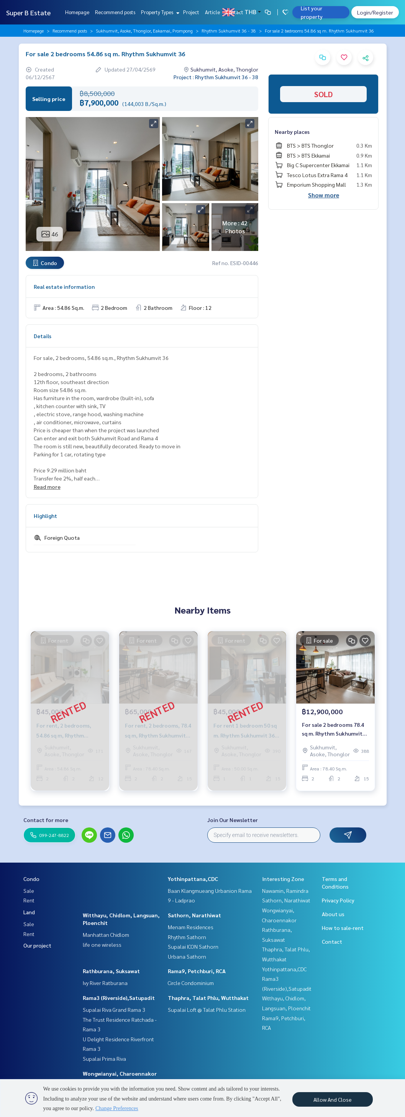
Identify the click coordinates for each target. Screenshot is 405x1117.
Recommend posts (115, 12)
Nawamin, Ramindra (285, 890)
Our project (37, 945)
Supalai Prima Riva (104, 1058)
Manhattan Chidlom (106, 934)
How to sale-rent (343, 927)
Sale (28, 890)
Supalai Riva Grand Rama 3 (114, 1009)
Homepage (77, 12)
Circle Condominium (191, 982)
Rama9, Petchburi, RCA (197, 970)
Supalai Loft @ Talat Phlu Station (207, 1009)
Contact (234, 12)
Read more (47, 486)
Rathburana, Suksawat (111, 970)
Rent (28, 900)
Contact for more (45, 819)
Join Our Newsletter (232, 819)
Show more (323, 195)
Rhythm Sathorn (187, 936)
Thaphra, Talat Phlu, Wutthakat (208, 997)
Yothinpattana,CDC (193, 878)
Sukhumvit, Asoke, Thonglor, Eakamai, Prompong (144, 31)
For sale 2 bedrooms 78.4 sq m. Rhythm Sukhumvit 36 (333, 731)
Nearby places (292, 131)
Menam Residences (190, 926)
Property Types (159, 12)
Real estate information (64, 286)
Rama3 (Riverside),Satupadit (119, 997)
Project (191, 12)
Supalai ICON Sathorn (193, 946)
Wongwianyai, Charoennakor (120, 1073)
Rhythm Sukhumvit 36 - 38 (229, 31)
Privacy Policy (338, 900)
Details (42, 335)
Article (212, 12)
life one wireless (102, 944)
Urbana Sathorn (187, 956)
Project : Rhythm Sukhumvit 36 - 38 (216, 76)
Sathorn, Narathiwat (194, 915)
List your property (312, 12)
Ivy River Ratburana (105, 982)
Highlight (45, 515)
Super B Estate (28, 12)
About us (333, 913)
